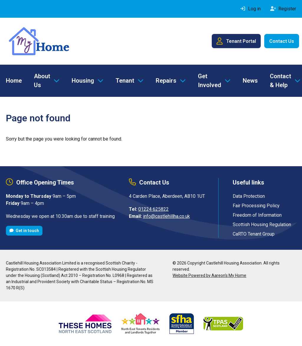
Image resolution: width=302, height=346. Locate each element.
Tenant (125, 80)
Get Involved (209, 81)
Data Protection (249, 196)
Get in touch (24, 230)
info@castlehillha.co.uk (166, 216)
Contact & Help (280, 81)
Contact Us (281, 41)
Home (14, 80)
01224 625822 (153, 209)
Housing (83, 80)
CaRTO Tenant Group (254, 234)
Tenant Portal (236, 41)
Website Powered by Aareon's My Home (209, 275)
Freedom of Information (257, 215)
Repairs (166, 80)
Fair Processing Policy (256, 205)
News (250, 80)
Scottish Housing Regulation (262, 224)
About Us (42, 81)
